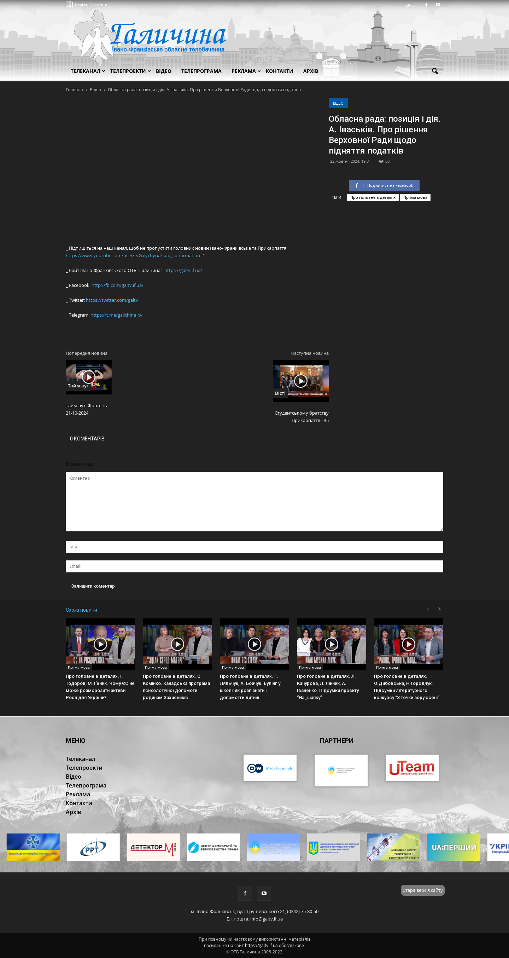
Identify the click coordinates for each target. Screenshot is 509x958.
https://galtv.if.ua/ (183, 270)
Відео (338, 103)
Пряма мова (415, 197)
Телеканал (88, 71)
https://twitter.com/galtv (112, 300)
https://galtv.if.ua (261, 945)
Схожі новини (81, 610)
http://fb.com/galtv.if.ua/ (118, 285)
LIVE (412, 5)
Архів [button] (310, 71)
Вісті (280, 393)
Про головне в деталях (373, 197)
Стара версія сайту (423, 890)
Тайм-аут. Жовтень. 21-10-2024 (87, 409)
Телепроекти (130, 71)
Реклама (246, 71)
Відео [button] (163, 71)
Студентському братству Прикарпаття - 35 (302, 416)
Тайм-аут (78, 385)
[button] (434, 71)
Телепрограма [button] (201, 71)
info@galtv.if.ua (266, 919)
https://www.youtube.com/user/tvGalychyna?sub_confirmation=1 (135, 255)
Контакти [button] (279, 71)
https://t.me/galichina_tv (116, 315)
